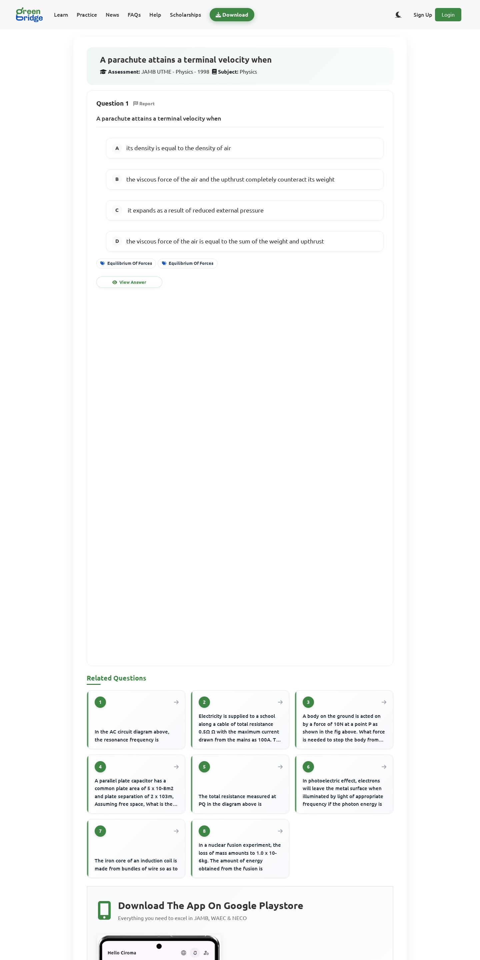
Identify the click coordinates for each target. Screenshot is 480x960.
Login (448, 15)
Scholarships (185, 15)
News (112, 15)
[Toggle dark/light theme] (398, 14)
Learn (61, 15)
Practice (87, 15)
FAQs (134, 15)
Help (155, 15)
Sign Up (423, 15)
